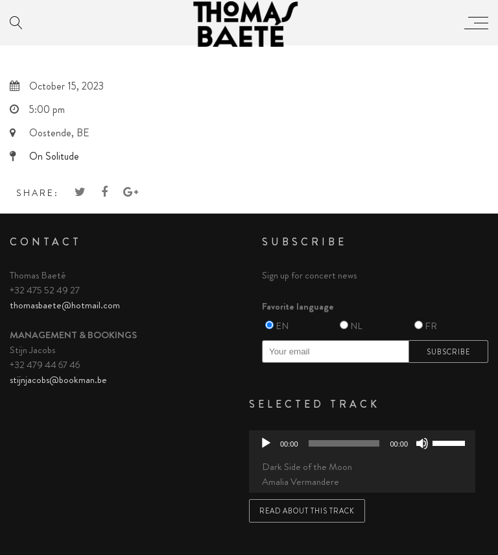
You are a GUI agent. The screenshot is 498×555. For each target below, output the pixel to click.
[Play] (265, 443)
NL (356, 326)
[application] (362, 443)
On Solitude (54, 156)
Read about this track (307, 511)
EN (282, 326)
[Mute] (422, 443)
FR (431, 326)
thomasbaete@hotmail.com (65, 305)
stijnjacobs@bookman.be (58, 380)
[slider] (344, 443)
